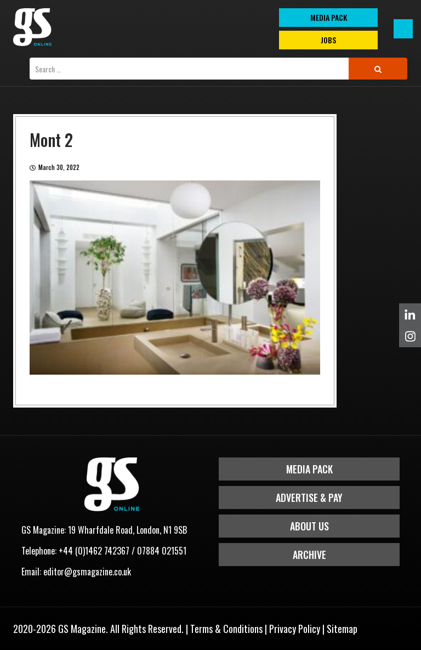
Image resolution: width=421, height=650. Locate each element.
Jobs (328, 40)
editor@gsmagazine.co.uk (87, 571)
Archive (309, 554)
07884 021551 (161, 550)
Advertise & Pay (309, 497)
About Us (309, 526)
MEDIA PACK (328, 17)
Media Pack (309, 469)
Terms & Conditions (226, 628)
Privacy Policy (294, 628)
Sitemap (342, 628)
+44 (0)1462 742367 (94, 550)
